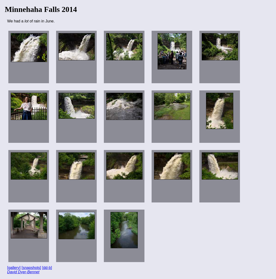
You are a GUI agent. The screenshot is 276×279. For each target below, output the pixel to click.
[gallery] (14, 268)
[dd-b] (47, 268)
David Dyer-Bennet (23, 272)
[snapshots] (31, 268)
